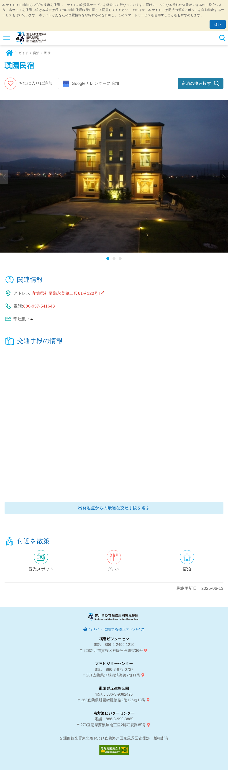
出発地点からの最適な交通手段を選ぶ (114, 508)
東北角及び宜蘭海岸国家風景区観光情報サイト (31, 38)
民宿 (47, 53)
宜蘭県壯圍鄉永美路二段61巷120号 (65, 293)
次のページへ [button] (224, 177)
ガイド (23, 53)
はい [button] (217, 24)
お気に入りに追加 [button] (35, 83)
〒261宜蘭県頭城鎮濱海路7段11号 (111, 675)
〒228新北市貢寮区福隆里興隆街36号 (111, 651)
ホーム (9, 52)
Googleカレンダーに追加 (95, 83)
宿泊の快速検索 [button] (196, 83)
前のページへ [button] (4, 177)
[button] (107, 258)
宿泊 (36, 53)
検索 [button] (222, 38)
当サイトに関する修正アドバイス (116, 629)
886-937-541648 (39, 306)
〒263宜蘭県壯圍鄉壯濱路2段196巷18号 (111, 700)
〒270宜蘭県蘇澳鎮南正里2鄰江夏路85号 (111, 725)
